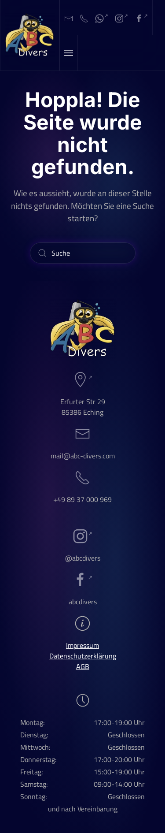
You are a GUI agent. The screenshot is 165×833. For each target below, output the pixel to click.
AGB (82, 666)
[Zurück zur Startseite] (29, 35)
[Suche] (83, 253)
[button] (69, 53)
